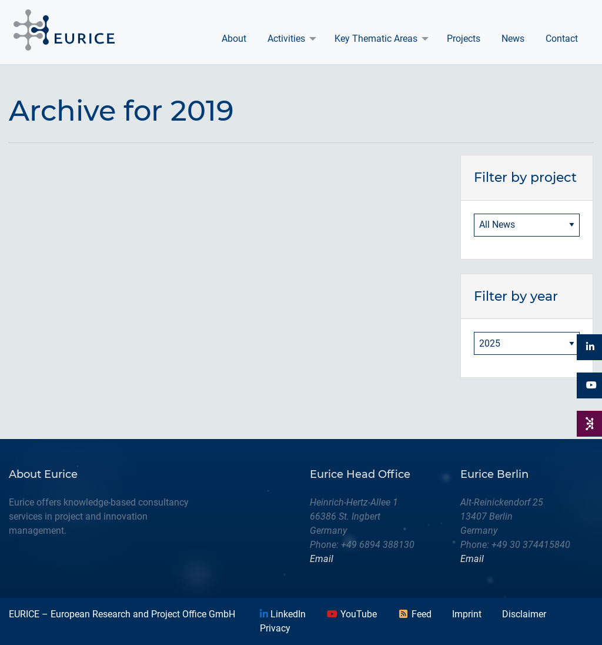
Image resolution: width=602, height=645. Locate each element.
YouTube (351, 614)
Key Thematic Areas (376, 38)
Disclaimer (524, 614)
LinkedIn (283, 614)
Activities (286, 38)
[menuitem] (234, 38)
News (512, 38)
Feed (414, 614)
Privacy (275, 628)
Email (321, 558)
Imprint (466, 614)
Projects (463, 38)
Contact (562, 38)
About (234, 38)
